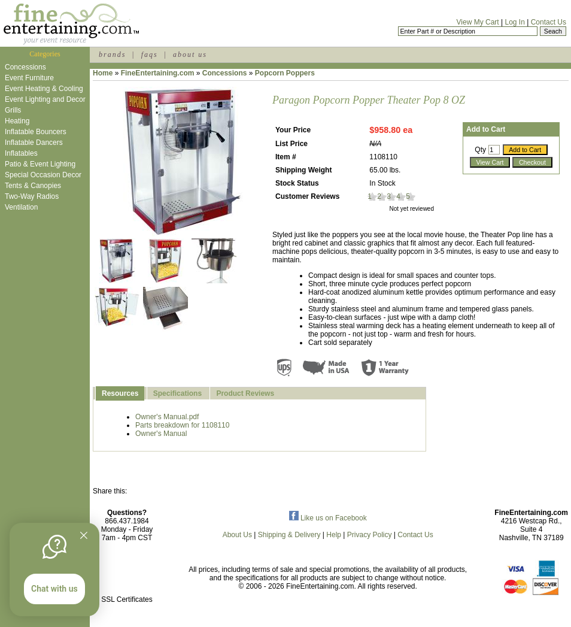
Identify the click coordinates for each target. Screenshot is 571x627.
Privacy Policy (369, 535)
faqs (149, 54)
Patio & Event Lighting (40, 164)
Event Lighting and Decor (45, 99)
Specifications (177, 393)
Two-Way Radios (32, 196)
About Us (237, 535)
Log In (514, 22)
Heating (17, 121)
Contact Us (548, 22)
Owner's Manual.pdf (167, 417)
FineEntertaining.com (158, 73)
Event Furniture (29, 78)
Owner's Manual (161, 433)
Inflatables (21, 153)
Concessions (25, 67)
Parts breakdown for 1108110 (182, 425)
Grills (13, 110)
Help (333, 535)
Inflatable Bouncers (35, 132)
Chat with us (54, 588)
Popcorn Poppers (285, 73)
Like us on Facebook (328, 518)
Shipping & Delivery (289, 535)
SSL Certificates (127, 599)
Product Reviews (245, 393)
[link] (127, 574)
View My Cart (478, 22)
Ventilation (21, 207)
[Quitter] (83, 535)
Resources (120, 393)
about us (190, 54)
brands (112, 54)
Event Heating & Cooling (44, 88)
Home (103, 73)
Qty (480, 150)
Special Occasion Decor (43, 175)
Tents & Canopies (33, 185)
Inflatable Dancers (34, 142)
